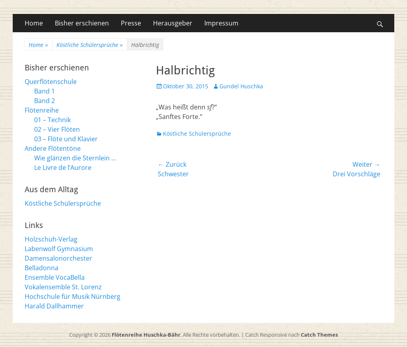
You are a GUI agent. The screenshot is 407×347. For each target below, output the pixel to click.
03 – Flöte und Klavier (66, 139)
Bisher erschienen (82, 23)
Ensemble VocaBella (55, 277)
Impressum (221, 23)
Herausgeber (172, 23)
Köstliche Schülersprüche (89, 45)
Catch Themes (319, 334)
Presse (131, 23)
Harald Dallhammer (54, 306)
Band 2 (44, 100)
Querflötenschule (51, 81)
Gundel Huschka (241, 86)
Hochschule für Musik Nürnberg (72, 296)
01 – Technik (52, 119)
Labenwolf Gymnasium (59, 248)
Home (34, 23)
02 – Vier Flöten (57, 129)
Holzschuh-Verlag (51, 239)
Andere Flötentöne (53, 148)
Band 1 (44, 91)
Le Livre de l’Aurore (62, 167)
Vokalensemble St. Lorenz (63, 287)
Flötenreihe (42, 110)
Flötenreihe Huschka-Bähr (146, 334)
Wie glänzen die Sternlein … (75, 158)
